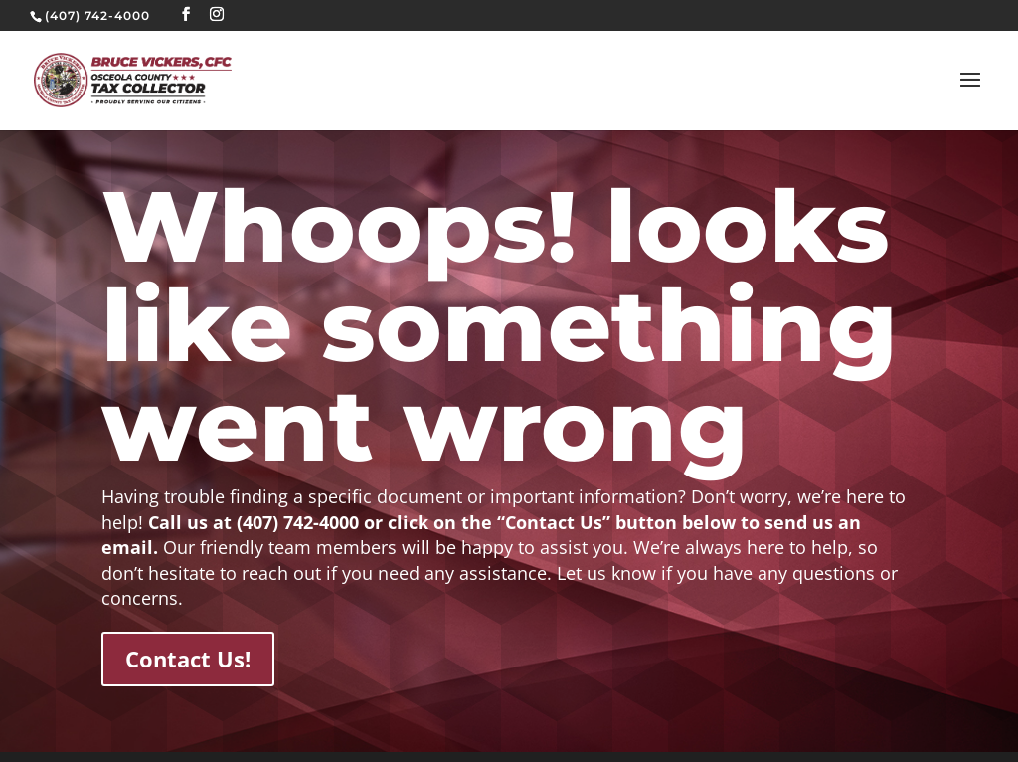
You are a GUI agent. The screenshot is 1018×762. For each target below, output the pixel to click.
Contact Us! (188, 658)
